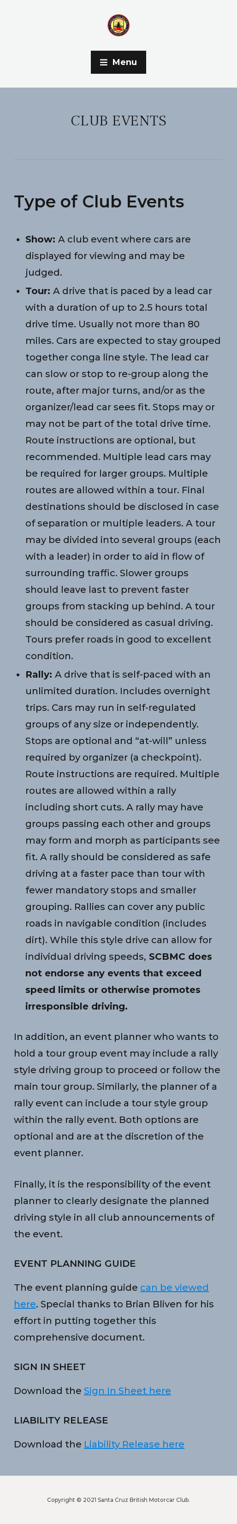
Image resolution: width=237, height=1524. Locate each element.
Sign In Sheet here (127, 1390)
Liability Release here (134, 1444)
